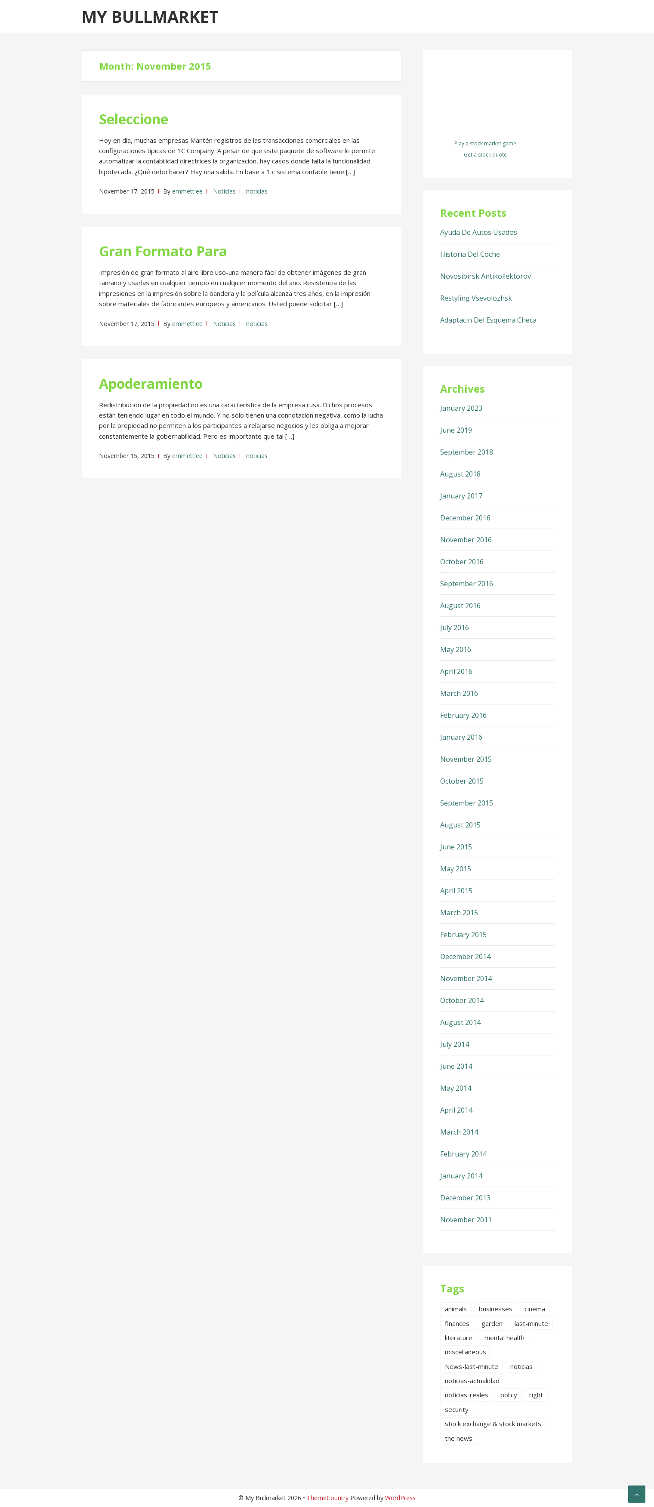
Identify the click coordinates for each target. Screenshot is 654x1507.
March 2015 (459, 912)
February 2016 (463, 715)
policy (508, 1394)
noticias (257, 191)
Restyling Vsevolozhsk (476, 298)
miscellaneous (465, 1351)
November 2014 (466, 978)
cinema (534, 1308)
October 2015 (462, 781)
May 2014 (455, 1088)
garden (492, 1323)
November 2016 (466, 539)
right (536, 1394)
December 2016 (465, 518)
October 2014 (462, 1000)
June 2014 (456, 1066)
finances (457, 1323)
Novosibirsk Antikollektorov (485, 276)
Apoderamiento (151, 383)
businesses (495, 1308)
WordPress (400, 1498)
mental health (504, 1337)
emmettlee (187, 191)
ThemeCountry (328, 1498)
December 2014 (465, 956)
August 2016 (460, 605)
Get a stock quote (485, 154)
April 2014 (456, 1110)
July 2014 (454, 1044)
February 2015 (463, 934)
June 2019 (456, 430)
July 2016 (454, 627)
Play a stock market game (485, 143)
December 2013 (465, 1198)
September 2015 (466, 803)
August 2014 (460, 1022)
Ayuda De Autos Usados (478, 232)
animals (456, 1308)
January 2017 (461, 496)
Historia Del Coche (470, 254)
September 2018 (466, 452)
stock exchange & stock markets (493, 1423)
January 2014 (461, 1176)
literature (458, 1337)
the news (458, 1438)
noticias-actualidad (472, 1380)
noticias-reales (466, 1394)
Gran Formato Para (163, 251)
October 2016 (462, 561)
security (457, 1409)
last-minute (531, 1323)
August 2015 (460, 825)
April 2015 (456, 890)
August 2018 (460, 474)
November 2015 (466, 759)
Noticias (224, 191)
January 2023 (461, 408)
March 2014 (459, 1132)
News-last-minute (471, 1366)
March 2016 (459, 693)
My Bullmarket (150, 16)
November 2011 (466, 1219)
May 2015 (455, 868)
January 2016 (461, 737)
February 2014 (463, 1154)
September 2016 (466, 583)
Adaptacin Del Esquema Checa (488, 320)
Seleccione (133, 119)
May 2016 (455, 649)
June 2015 (456, 847)
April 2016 (456, 671)
